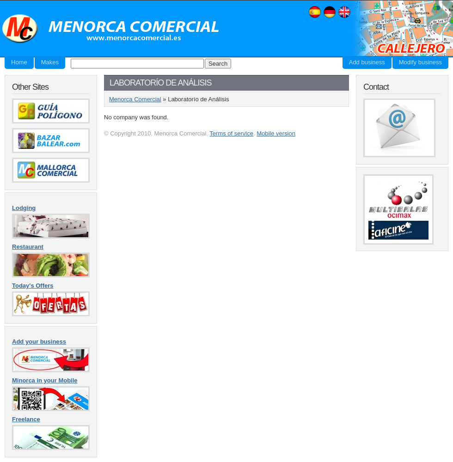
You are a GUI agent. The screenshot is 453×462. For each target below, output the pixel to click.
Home (19, 62)
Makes (50, 62)
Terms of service (231, 133)
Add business (367, 62)
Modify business (420, 62)
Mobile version (276, 133)
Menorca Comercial (111, 29)
